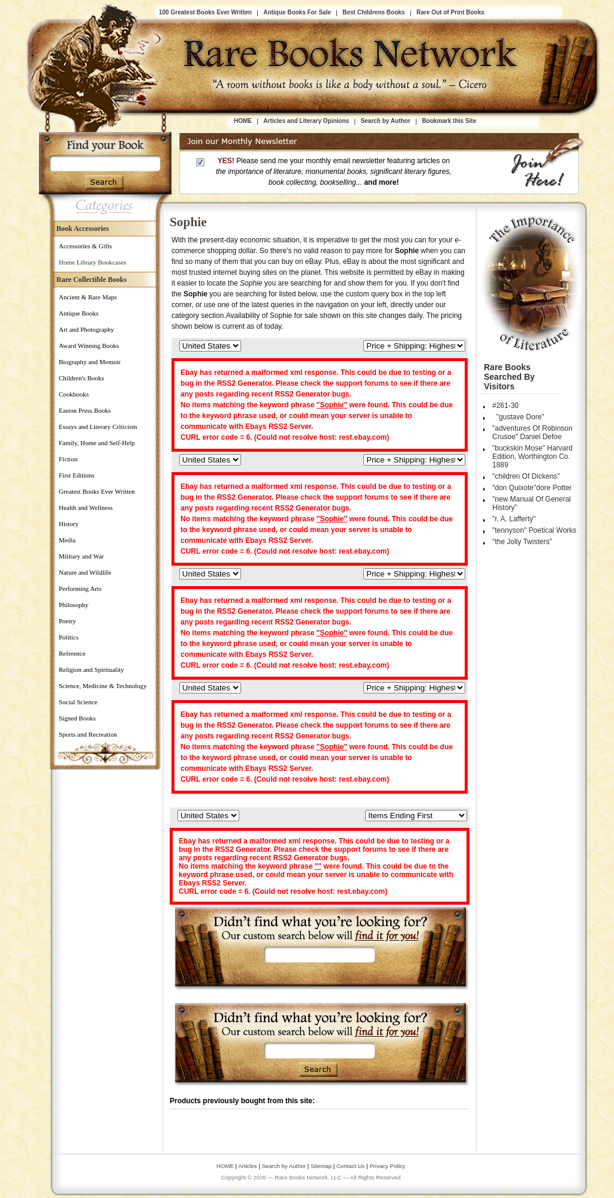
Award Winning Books (89, 345)
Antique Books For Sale (297, 12)
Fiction (68, 459)
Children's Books (81, 378)
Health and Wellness (86, 507)
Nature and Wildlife (85, 572)
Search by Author (385, 121)
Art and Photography (86, 329)
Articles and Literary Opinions (306, 121)
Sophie (188, 222)
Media (67, 540)
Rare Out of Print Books (450, 12)
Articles (247, 1166)
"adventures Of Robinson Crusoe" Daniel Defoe (532, 432)
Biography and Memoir (90, 361)
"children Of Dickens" (526, 476)
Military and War (81, 556)
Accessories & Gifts (85, 246)
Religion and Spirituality (91, 669)
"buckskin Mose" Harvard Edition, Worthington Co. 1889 (532, 456)
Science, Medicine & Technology (103, 685)
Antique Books (78, 313)
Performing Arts (80, 588)
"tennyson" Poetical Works (534, 530)
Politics (69, 637)
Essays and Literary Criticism (98, 426)
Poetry (67, 620)
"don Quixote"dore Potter (532, 488)
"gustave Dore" (518, 417)
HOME (243, 121)
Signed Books (77, 718)
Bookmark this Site (449, 121)
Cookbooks (74, 394)
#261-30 (505, 405)
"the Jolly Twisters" (522, 542)
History (69, 523)
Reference (72, 653)
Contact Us (351, 1166)
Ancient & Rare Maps (88, 297)
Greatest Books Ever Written (97, 491)
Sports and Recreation (88, 734)
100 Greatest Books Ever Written (205, 12)
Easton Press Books (85, 410)
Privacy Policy (387, 1166)
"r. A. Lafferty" (513, 519)
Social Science (78, 701)
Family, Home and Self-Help (97, 442)
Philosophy (74, 604)
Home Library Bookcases (92, 262)
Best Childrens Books (373, 12)
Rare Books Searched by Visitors (509, 376)
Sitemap (321, 1166)
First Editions (77, 475)
